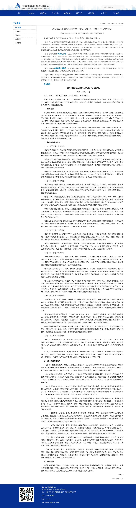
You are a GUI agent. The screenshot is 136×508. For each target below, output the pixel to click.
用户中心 (79, 13)
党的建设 (116, 13)
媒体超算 (18, 39)
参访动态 (18, 43)
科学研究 (91, 13)
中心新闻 (18, 27)
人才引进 (104, 13)
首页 (18, 13)
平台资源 (55, 13)
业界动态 (18, 31)
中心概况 (31, 13)
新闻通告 (43, 13)
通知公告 (18, 35)
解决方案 (67, 13)
